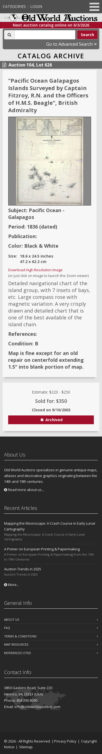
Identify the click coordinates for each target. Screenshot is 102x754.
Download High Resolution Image (35, 269)
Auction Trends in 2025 (22, 569)
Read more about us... (24, 489)
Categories (14, 6)
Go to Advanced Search (71, 44)
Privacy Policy (65, 741)
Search (87, 34)
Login (36, 6)
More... (11, 584)
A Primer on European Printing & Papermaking (42, 549)
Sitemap (26, 746)
